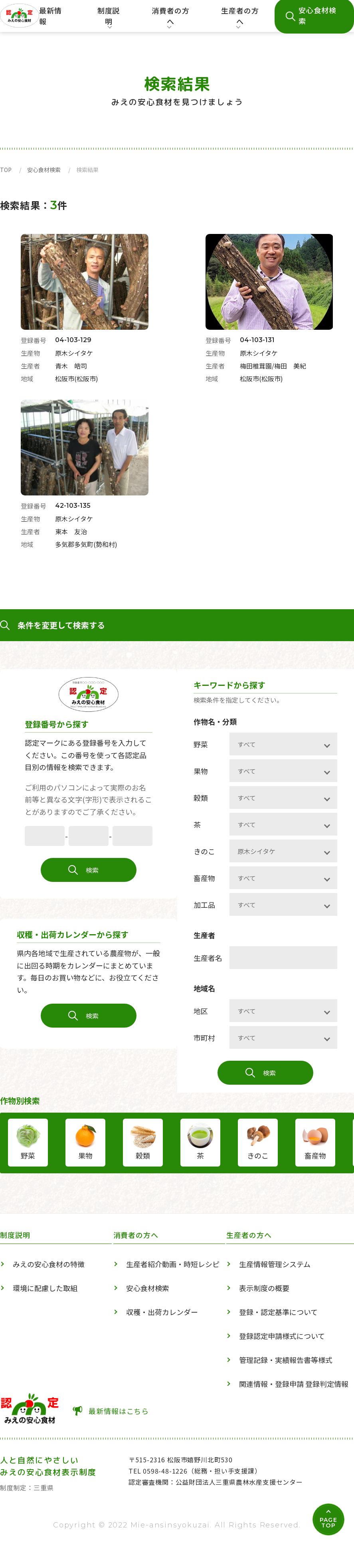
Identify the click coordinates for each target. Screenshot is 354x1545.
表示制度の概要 (264, 1288)
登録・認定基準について (278, 1312)
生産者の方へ (240, 18)
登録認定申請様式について (282, 1336)
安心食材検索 (44, 170)
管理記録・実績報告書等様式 (285, 1360)
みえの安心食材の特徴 (49, 1264)
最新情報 (50, 15)
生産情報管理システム (274, 1264)
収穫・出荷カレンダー (162, 1312)
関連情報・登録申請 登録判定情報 (293, 1384)
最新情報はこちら (119, 1411)
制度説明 (106, 18)
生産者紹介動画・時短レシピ (173, 1264)
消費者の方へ (171, 18)
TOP (6, 170)
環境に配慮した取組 (45, 1288)
